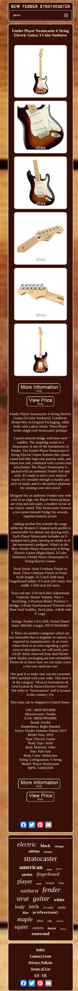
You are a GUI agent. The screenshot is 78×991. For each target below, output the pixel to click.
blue (25, 912)
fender (51, 889)
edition (34, 851)
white (59, 899)
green (59, 868)
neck (34, 906)
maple (25, 919)
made (38, 883)
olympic (48, 851)
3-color (48, 907)
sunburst (29, 890)
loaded (50, 883)
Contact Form (40, 956)
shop (61, 883)
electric (26, 844)
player (24, 881)
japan (49, 869)
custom (37, 928)
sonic (62, 907)
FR (44, 975)
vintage (59, 846)
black (45, 845)
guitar (41, 898)
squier (21, 927)
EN (36, 975)
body (20, 906)
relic (49, 921)
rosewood (40, 933)
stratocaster (40, 859)
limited (52, 928)
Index (40, 950)
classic (59, 920)
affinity (63, 929)
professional (45, 913)
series (27, 875)
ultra (40, 920)
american (31, 867)
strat (22, 898)
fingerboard (48, 874)
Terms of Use (40, 969)
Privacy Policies (40, 963)
